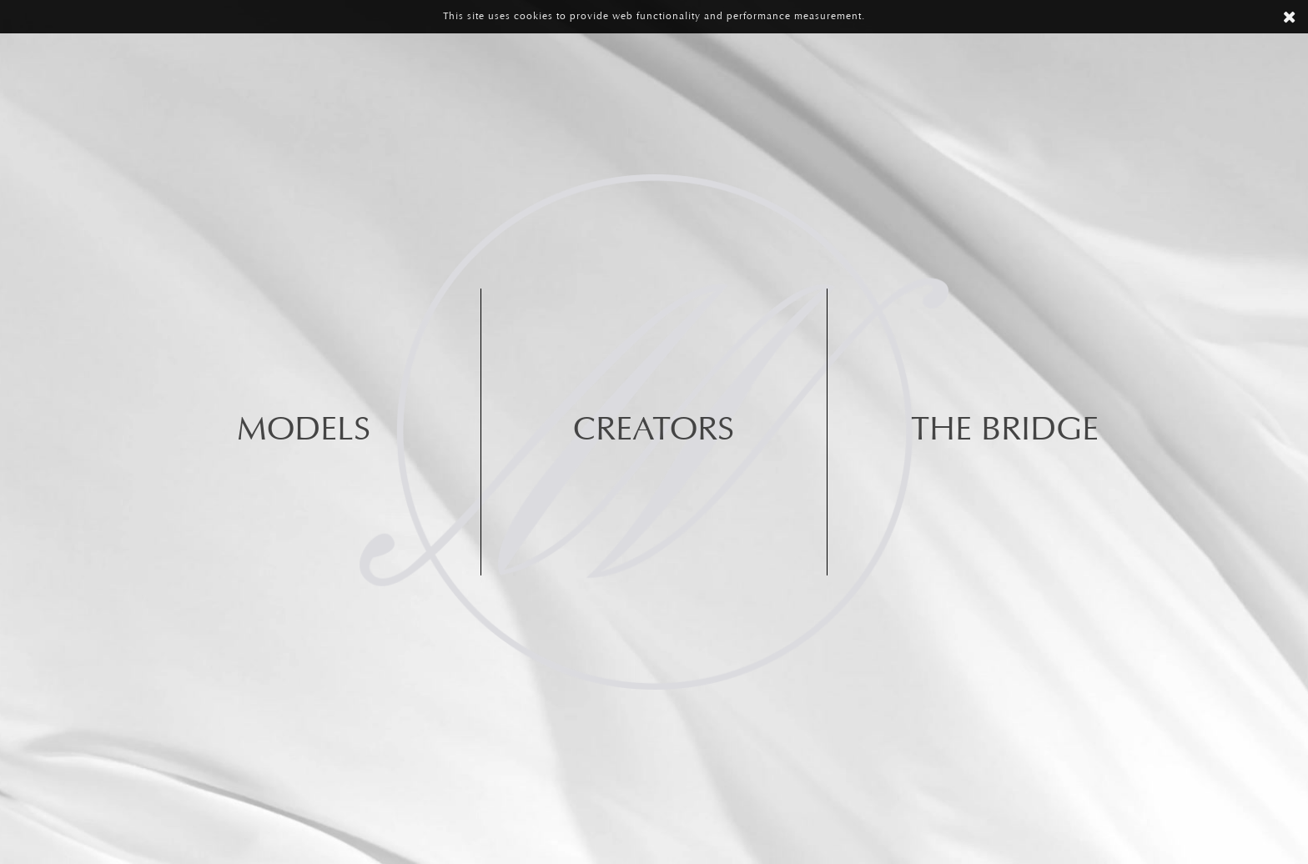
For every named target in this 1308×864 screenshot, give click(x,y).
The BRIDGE (1005, 431)
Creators (653, 431)
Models (303, 431)
